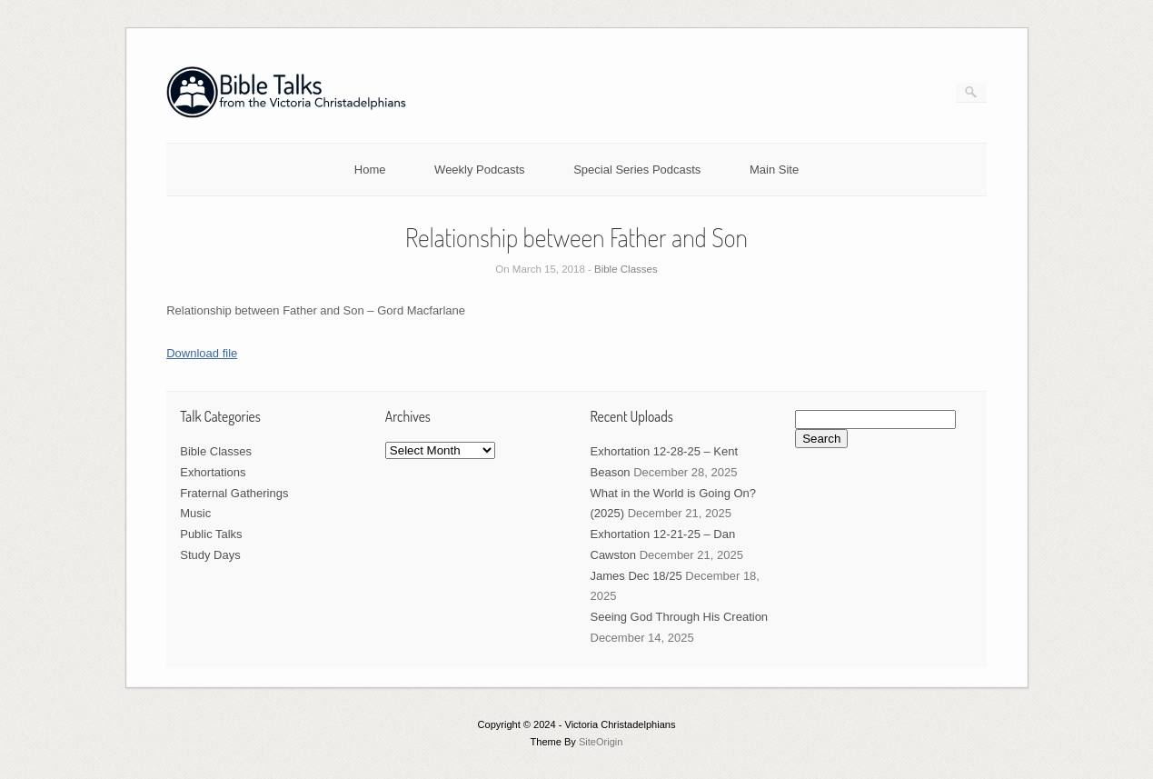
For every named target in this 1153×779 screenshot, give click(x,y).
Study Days (210, 555)
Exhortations (212, 472)
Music (195, 513)
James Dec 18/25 (636, 576)
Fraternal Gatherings (234, 493)
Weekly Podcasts (479, 169)
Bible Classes (626, 269)
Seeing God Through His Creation (680, 617)
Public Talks (211, 534)
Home (370, 169)
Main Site (774, 169)
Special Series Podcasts (637, 169)
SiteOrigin (601, 741)
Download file (201, 353)
